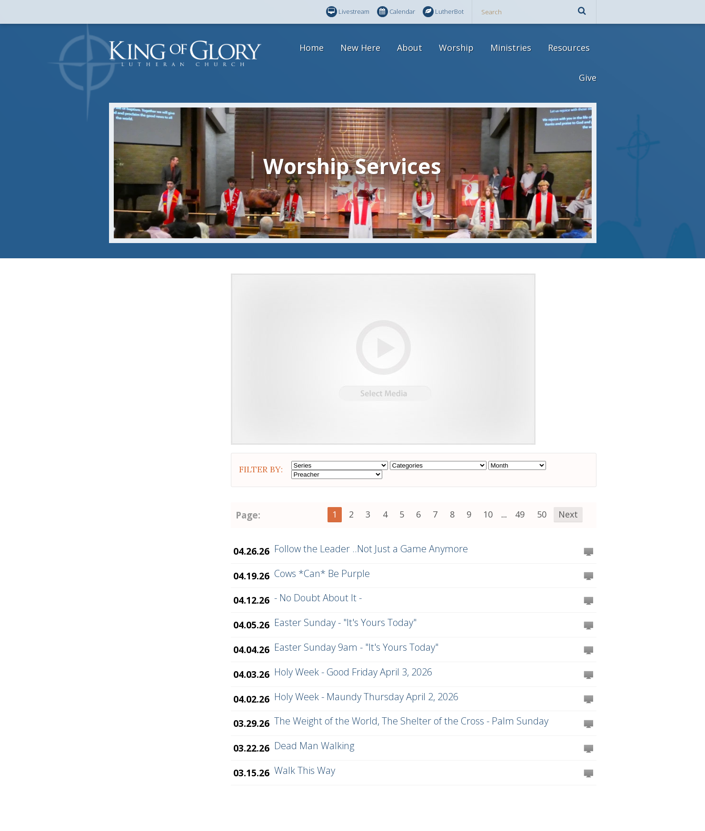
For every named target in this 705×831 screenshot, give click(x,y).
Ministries (510, 47)
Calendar (396, 11)
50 (541, 514)
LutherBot (443, 11)
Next (568, 514)
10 (488, 514)
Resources (569, 47)
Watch (588, 552)
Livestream (347, 11)
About (409, 47)
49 (520, 514)
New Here (360, 47)
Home (311, 47)
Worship (456, 47)
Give (587, 77)
